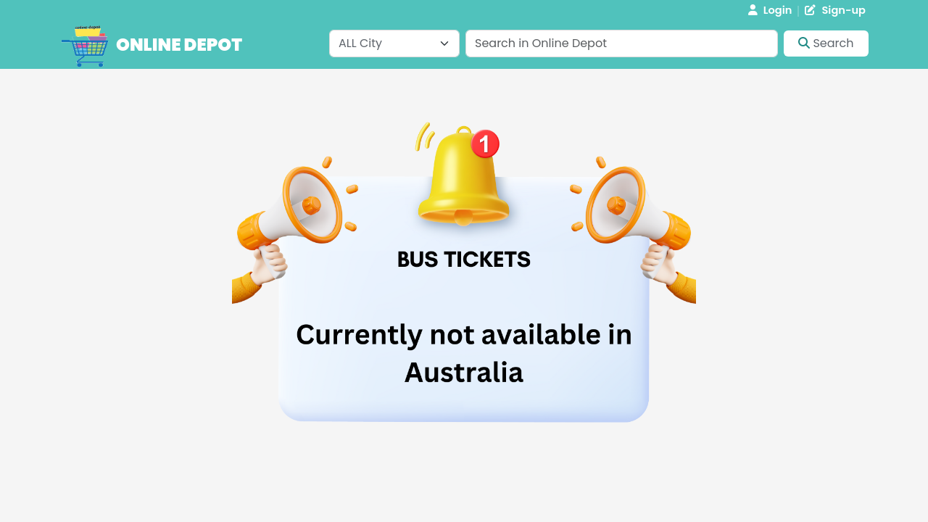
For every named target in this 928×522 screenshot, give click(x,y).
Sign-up (835, 10)
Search (825, 43)
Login (770, 10)
